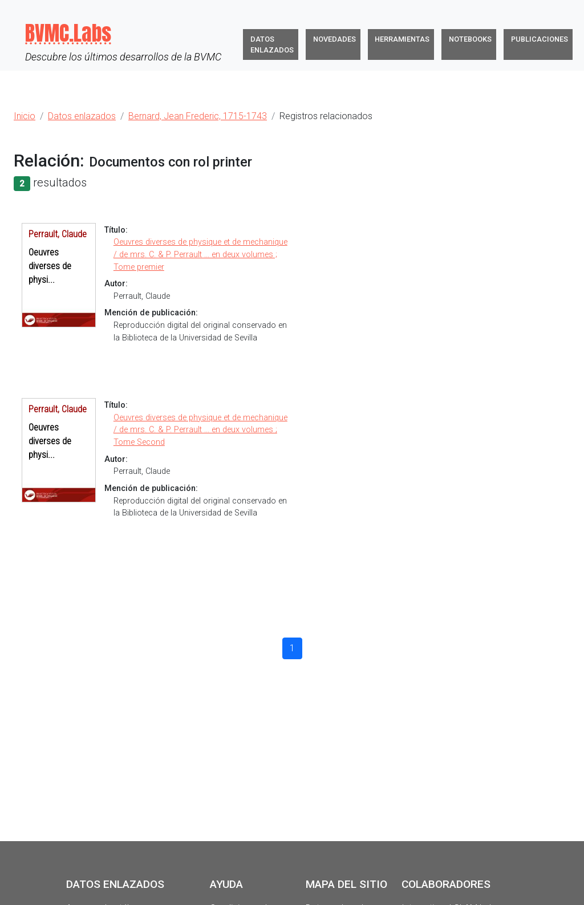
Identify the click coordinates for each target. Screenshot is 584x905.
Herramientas (402, 39)
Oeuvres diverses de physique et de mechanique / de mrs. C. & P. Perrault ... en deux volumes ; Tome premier (200, 254)
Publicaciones (539, 39)
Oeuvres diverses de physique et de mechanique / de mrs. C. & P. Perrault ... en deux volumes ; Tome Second (200, 430)
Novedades (334, 39)
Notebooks (470, 39)
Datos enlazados (272, 44)
